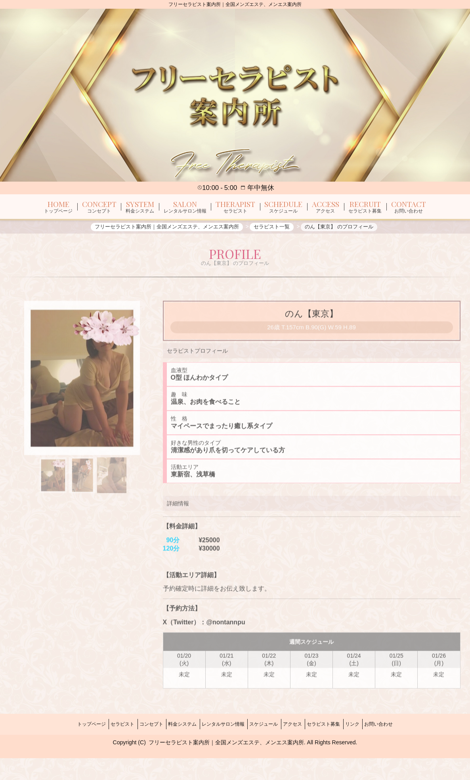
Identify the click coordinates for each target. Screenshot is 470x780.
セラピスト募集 (338, 749)
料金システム (173, 749)
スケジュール (266, 749)
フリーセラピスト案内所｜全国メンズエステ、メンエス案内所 (226, 764)
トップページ (65, 749)
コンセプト (137, 749)
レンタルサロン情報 (220, 749)
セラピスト (102, 749)
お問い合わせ (405, 749)
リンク (373, 749)
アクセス (301, 749)
